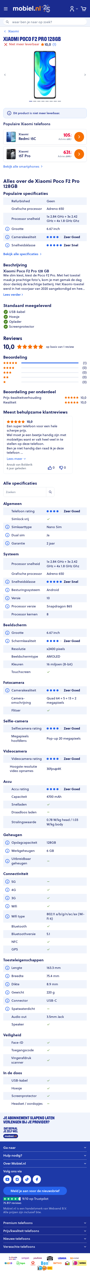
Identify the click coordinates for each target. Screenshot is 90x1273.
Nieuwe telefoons (45, 1239)
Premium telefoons (45, 1223)
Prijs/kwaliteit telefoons (45, 1231)
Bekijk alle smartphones (23, 166)
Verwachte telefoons (45, 1247)
